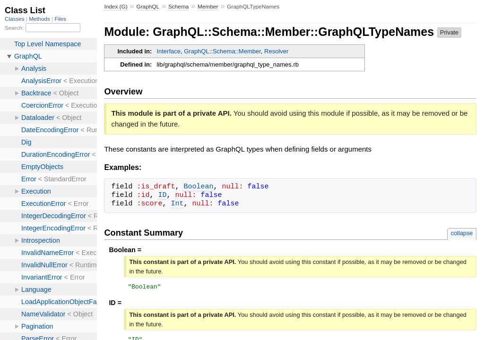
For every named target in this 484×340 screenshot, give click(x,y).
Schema (178, 6)
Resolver (276, 51)
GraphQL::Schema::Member (222, 51)
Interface (168, 51)
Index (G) (115, 6)
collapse (462, 233)
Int (177, 204)
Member (208, 6)
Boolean (198, 187)
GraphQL (147, 6)
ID (162, 195)
